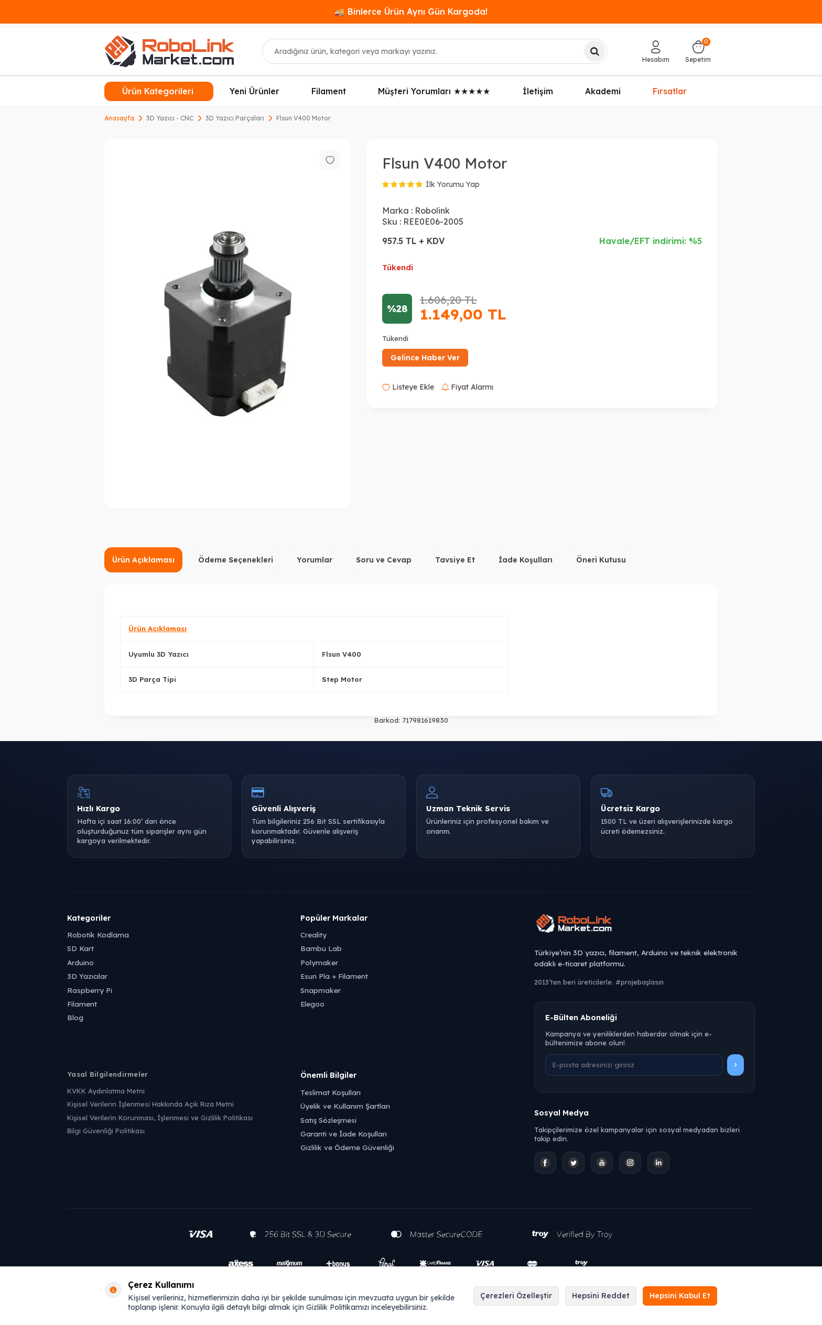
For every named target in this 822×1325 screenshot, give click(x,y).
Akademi (603, 91)
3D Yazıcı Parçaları (235, 118)
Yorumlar (314, 560)
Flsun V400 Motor (303, 118)
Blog (75, 1017)
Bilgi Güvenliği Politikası (106, 1131)
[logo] (169, 51)
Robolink (432, 210)
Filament (328, 91)
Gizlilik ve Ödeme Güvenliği (347, 1147)
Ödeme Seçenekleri (235, 560)
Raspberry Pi (89, 990)
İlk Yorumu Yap (453, 184)
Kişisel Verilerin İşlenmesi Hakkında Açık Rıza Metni (150, 1104)
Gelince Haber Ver (425, 357)
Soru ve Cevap (384, 560)
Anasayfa (119, 118)
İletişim (538, 91)
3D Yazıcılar (87, 975)
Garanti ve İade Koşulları (343, 1133)
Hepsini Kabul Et (680, 1295)
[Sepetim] (698, 51)
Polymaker (319, 962)
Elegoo (312, 1003)
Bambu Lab (321, 948)
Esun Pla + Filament (334, 975)
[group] (227, 323)
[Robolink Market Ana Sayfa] (644, 925)
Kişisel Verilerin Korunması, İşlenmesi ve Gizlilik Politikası (160, 1117)
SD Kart (80, 948)
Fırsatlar (670, 91)
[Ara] (594, 51)
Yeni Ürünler (254, 91)
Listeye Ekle (408, 387)
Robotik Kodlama (98, 934)
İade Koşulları (526, 560)
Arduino (80, 962)
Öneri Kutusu (601, 560)
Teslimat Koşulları (330, 1092)
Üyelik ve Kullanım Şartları (345, 1105)
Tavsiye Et (455, 560)
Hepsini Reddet (601, 1295)
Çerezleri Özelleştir (516, 1295)
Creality (313, 934)
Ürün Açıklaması (143, 560)
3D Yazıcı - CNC (169, 118)
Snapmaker (320, 990)
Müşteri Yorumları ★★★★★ (434, 91)
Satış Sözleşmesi (328, 1120)
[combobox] (435, 51)
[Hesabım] (655, 51)
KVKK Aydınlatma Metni (106, 1091)
